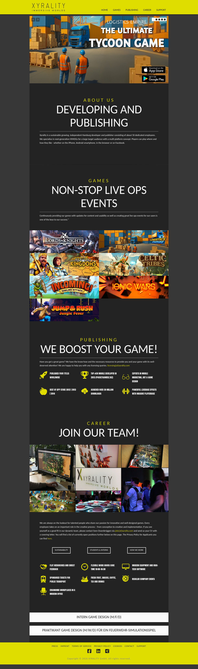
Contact (129, 650)
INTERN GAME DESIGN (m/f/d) (99, 621)
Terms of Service (82, 650)
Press (55, 650)
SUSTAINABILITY (61, 554)
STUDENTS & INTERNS (99, 554)
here (49, 543)
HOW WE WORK (136, 554)
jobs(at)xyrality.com (124, 535)
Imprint (64, 650)
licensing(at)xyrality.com (118, 367)
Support (141, 650)
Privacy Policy (102, 650)
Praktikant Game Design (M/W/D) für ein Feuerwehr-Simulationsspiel (99, 635)
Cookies (117, 650)
